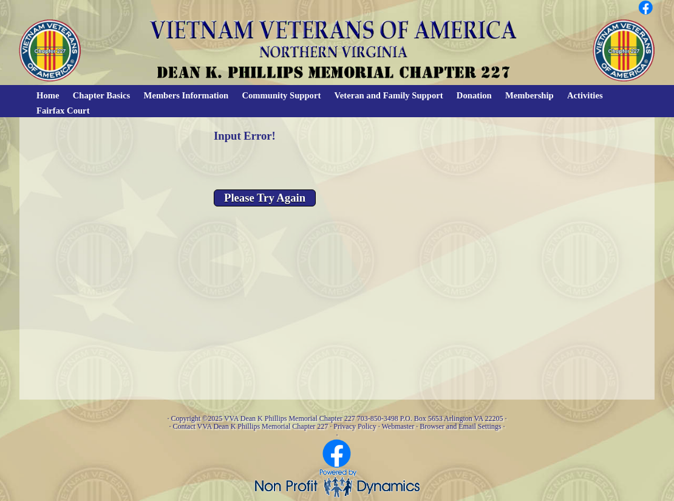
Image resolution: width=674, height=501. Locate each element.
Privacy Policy (354, 426)
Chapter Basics (102, 95)
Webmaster (397, 426)
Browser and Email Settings (460, 426)
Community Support (281, 95)
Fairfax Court (63, 110)
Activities (585, 95)
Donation (474, 95)
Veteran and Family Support (389, 95)
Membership (529, 95)
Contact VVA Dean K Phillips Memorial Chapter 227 (250, 426)
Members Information (186, 95)
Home (47, 95)
